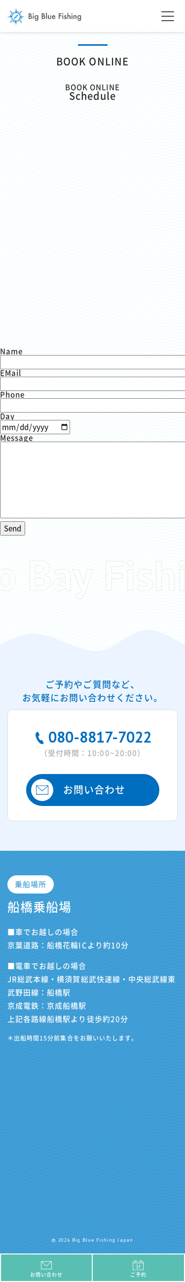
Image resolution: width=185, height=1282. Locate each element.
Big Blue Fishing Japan (44, 16)
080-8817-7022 (93, 742)
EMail (10, 373)
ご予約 (139, 1268)
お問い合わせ (78, 790)
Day (7, 416)
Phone (12, 394)
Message (16, 438)
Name (11, 351)
